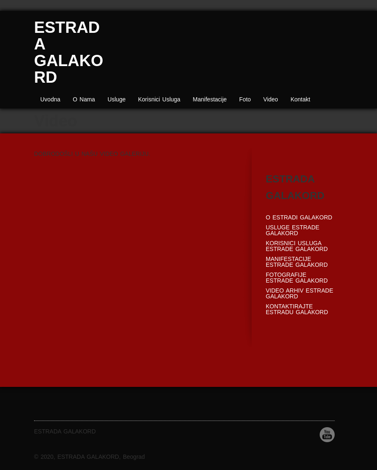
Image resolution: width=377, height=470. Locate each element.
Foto (245, 99)
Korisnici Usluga (159, 99)
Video (270, 99)
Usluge (117, 99)
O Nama (84, 99)
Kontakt (300, 99)
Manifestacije (210, 99)
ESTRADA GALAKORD (68, 52)
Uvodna (50, 99)
